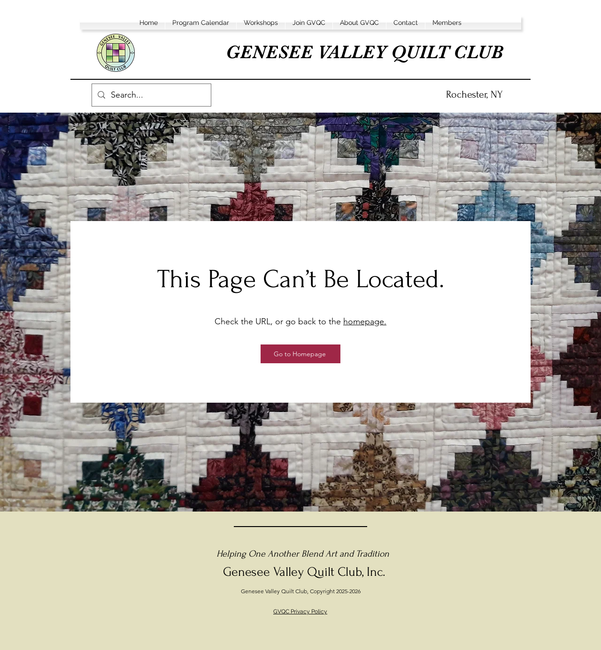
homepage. (364, 321)
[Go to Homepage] (300, 353)
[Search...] (151, 95)
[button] (200, 22)
